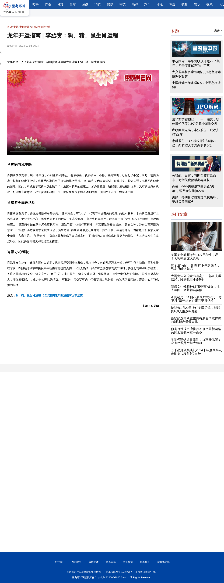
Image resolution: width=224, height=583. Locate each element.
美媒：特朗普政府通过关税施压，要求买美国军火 (195, 199)
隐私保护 (145, 561)
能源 (135, 4)
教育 (184, 4)
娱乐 (197, 4)
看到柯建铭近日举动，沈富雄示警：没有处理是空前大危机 (196, 341)
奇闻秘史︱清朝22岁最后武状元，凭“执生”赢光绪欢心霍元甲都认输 (196, 298)
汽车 (147, 4)
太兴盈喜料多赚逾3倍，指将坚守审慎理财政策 (196, 74)
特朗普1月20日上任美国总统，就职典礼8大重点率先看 (195, 309)
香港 (48, 4)
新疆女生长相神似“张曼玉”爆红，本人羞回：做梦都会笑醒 (195, 288)
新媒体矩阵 (163, 561)
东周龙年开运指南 (41, 26)
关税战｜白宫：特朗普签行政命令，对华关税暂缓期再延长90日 (194, 178)
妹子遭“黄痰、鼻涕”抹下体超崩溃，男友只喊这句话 (195, 267)
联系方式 (111, 561)
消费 (97, 4)
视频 (209, 4)
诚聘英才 (94, 561)
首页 (9, 26)
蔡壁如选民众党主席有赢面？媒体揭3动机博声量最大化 (196, 320)
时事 (35, 4)
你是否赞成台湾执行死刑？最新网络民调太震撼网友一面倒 (196, 330)
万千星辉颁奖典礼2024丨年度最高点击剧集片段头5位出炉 (196, 351)
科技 (122, 4)
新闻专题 (25, 26)
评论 (160, 4)
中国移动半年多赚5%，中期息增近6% (196, 85)
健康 (110, 4)
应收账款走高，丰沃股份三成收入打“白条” (195, 132)
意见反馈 (128, 561)
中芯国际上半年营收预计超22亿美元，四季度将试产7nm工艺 (196, 63)
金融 (85, 4)
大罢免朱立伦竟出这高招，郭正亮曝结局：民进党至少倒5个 (196, 277)
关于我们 (59, 561)
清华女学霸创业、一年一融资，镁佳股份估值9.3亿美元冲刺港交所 (195, 121)
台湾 (60, 4)
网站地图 (76, 561)
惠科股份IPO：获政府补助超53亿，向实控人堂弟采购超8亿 (194, 143)
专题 (172, 4)
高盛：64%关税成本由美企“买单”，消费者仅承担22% (193, 189)
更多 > (218, 30)
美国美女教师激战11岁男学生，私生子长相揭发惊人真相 (196, 256)
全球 (73, 4)
